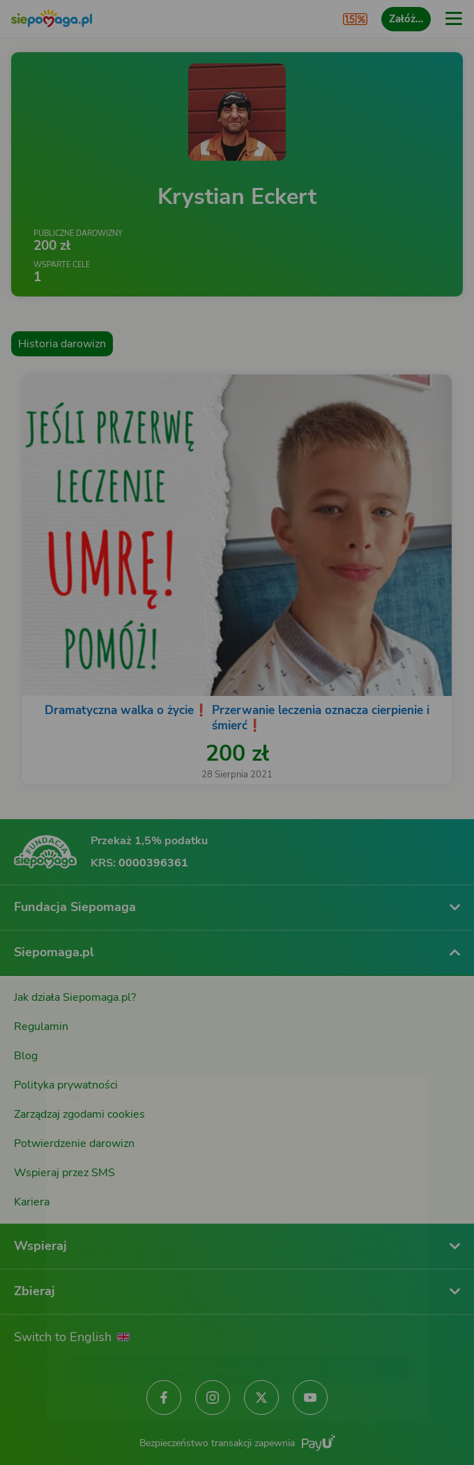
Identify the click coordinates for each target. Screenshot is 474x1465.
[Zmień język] (39, 1058)
